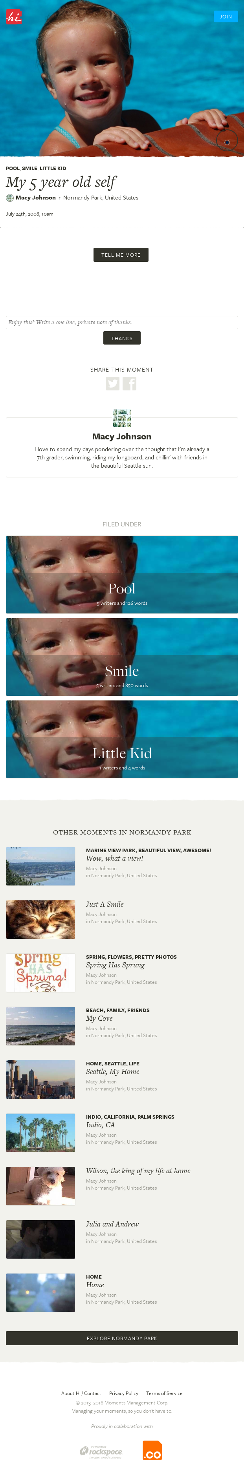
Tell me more (121, 255)
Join (226, 16)
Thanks (122, 338)
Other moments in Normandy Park (122, 832)
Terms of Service (164, 1393)
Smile (29, 168)
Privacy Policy (123, 1393)
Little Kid (53, 168)
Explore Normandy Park (122, 1338)
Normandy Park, (100, 197)
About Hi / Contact (81, 1393)
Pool (13, 168)
